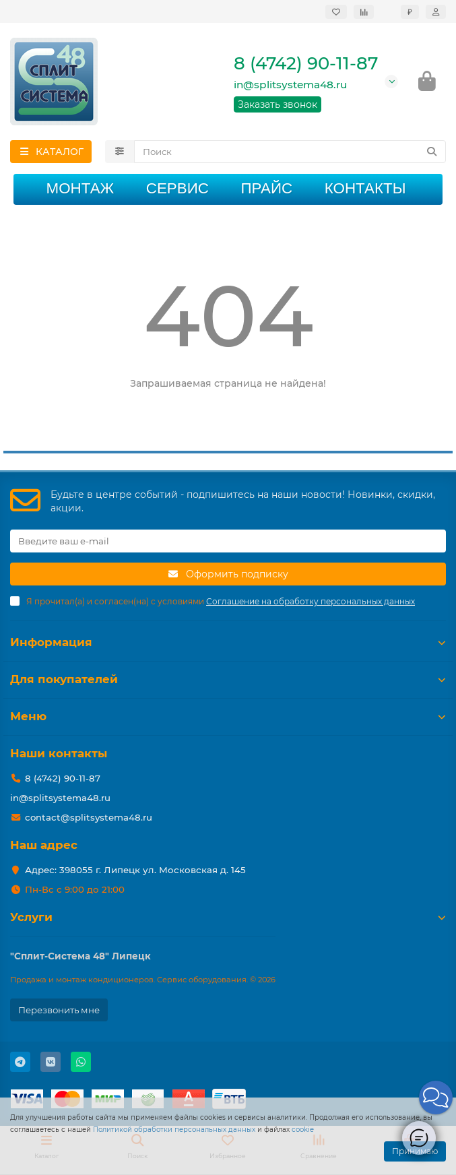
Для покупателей (228, 679)
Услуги (228, 917)
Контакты (365, 188)
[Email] (228, 541)
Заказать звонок (277, 104)
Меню (228, 716)
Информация (228, 642)
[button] (436, 1097)
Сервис (177, 188)
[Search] (290, 151)
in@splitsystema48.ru (290, 84)
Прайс (266, 188)
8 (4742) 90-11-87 (306, 63)
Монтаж (80, 188)
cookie (303, 1129)
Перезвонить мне (59, 1010)
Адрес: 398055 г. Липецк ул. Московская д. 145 (135, 869)
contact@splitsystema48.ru (88, 817)
